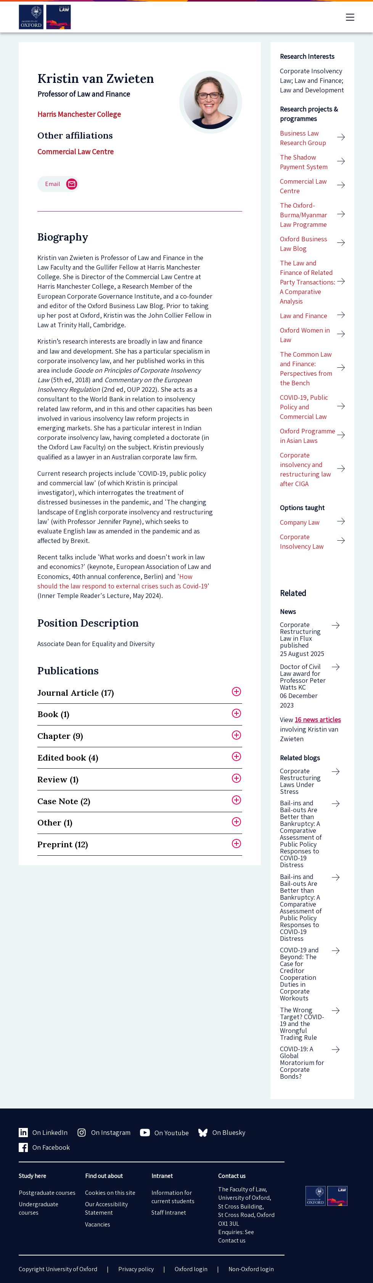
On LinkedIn (43, 1132)
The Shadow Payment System (304, 162)
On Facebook (44, 1147)
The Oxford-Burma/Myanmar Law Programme (303, 215)
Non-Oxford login (251, 1269)
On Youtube (164, 1133)
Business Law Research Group (303, 138)
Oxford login (191, 1269)
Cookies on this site (110, 1193)
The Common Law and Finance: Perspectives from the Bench (306, 369)
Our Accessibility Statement (106, 1208)
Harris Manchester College (79, 114)
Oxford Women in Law (305, 335)
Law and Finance (303, 315)
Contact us (232, 1240)
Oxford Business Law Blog (303, 243)
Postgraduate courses (47, 1193)
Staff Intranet (168, 1213)
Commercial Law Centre (75, 152)
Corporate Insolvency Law (302, 541)
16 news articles (318, 719)
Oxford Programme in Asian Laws (307, 436)
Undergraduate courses (38, 1208)
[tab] (139, 693)
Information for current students (173, 1197)
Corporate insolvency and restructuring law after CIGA (305, 469)
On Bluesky (221, 1132)
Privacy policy (136, 1269)
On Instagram (103, 1132)
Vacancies (97, 1224)
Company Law (300, 522)
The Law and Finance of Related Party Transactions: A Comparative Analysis (307, 282)
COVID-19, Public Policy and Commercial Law (304, 407)
